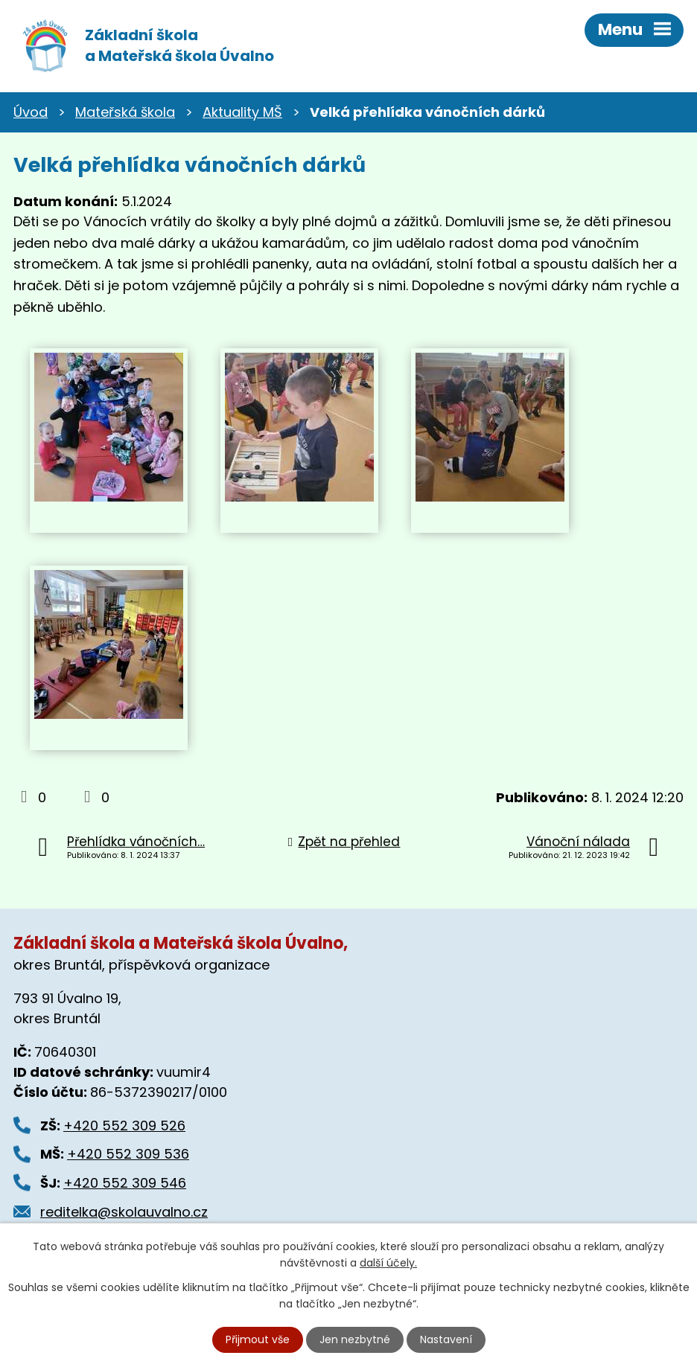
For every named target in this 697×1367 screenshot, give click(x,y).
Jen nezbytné (354, 1339)
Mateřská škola (125, 112)
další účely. (388, 1262)
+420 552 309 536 (128, 1153)
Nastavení (446, 1339)
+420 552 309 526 (124, 1125)
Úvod (30, 112)
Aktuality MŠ (242, 112)
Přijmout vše (258, 1339)
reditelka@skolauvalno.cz (124, 1212)
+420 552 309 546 (124, 1183)
